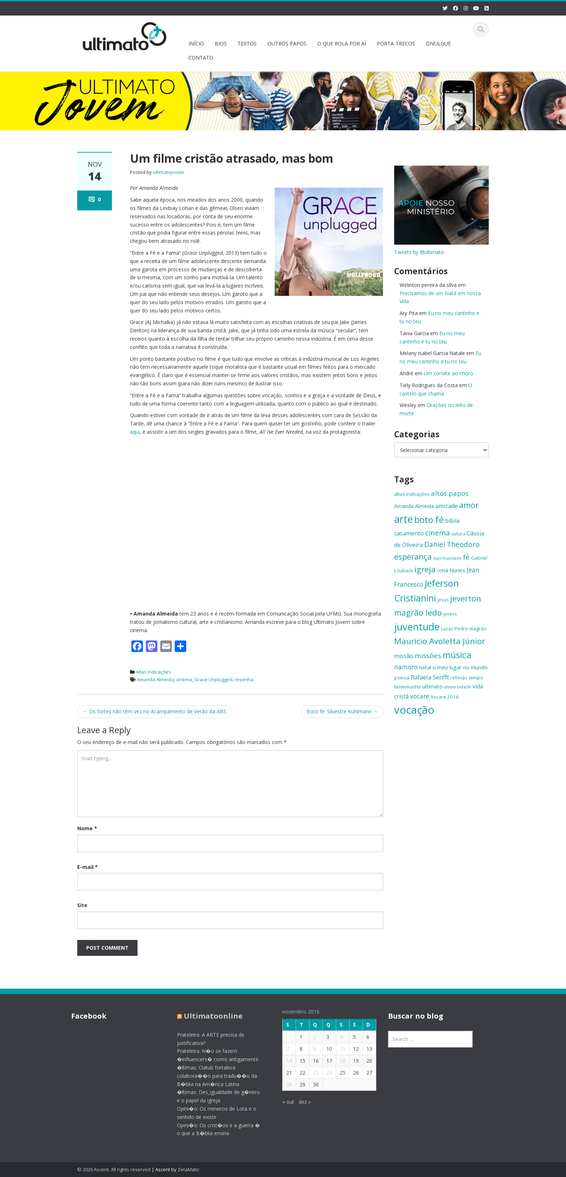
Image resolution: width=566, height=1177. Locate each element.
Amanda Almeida (155, 679)
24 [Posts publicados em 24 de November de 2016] (323, 1072)
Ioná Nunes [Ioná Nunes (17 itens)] (451, 570)
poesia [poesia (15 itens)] (401, 677)
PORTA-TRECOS (396, 43)
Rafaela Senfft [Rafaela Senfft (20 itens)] (430, 677)
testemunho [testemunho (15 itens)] (407, 686)
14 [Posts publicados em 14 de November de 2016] (283, 1060)
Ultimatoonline (207, 1016)
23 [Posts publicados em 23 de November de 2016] (310, 1072)
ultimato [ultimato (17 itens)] (432, 686)
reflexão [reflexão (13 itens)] (458, 678)
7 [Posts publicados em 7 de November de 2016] (281, 1048)
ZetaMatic (188, 1169)
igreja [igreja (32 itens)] (425, 569)
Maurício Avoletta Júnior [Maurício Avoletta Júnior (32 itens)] (439, 641)
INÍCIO (196, 43)
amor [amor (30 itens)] (469, 505)
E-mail (87, 866)
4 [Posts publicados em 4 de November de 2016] (335, 1036)
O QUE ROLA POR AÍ (341, 43)
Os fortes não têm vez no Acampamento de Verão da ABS (154, 711)
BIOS (221, 43)
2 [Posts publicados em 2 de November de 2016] (308, 1036)
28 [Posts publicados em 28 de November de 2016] (283, 1084)
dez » (299, 1101)
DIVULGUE (438, 43)
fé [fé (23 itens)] (466, 556)
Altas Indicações (153, 672)
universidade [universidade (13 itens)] (457, 687)
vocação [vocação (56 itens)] (414, 710)
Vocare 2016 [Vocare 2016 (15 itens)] (445, 696)
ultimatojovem (168, 172)
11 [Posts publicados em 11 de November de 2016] (337, 1048)
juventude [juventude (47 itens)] (417, 626)
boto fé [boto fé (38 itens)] (429, 519)
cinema (184, 679)
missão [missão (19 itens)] (403, 656)
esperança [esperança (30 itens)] (413, 556)
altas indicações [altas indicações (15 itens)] (412, 494)
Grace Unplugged (213, 679)
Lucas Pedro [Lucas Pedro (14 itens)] (454, 628)
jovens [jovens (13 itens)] (450, 614)
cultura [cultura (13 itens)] (458, 534)
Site (82, 905)
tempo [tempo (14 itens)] (476, 677)
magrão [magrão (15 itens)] (478, 628)
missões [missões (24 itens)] (428, 655)
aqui (135, 431)
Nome (87, 828)
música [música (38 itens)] (457, 655)
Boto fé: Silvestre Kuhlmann (342, 711)
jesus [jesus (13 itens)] (443, 600)
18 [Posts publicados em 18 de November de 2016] (337, 1060)
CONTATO (200, 57)
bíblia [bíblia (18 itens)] (452, 521)
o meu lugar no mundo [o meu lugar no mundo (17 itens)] (460, 667)
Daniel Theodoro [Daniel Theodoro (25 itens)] (452, 544)
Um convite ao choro (448, 373)
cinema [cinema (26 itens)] (437, 533)
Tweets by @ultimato (419, 252)
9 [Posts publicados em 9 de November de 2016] (308, 1048)
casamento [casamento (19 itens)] (409, 533)
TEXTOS (247, 43)
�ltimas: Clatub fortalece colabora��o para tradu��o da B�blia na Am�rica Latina (211, 1076)
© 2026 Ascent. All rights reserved (114, 1169)
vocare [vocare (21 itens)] (419, 696)
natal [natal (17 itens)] (425, 667)
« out (282, 1101)
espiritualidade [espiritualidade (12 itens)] (447, 558)
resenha (244, 679)
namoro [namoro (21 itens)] (406, 667)
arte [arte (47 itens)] (403, 519)
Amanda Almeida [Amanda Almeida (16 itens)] (414, 506)
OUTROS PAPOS (286, 43)
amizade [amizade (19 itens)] (446, 506)
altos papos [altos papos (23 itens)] (450, 493)
